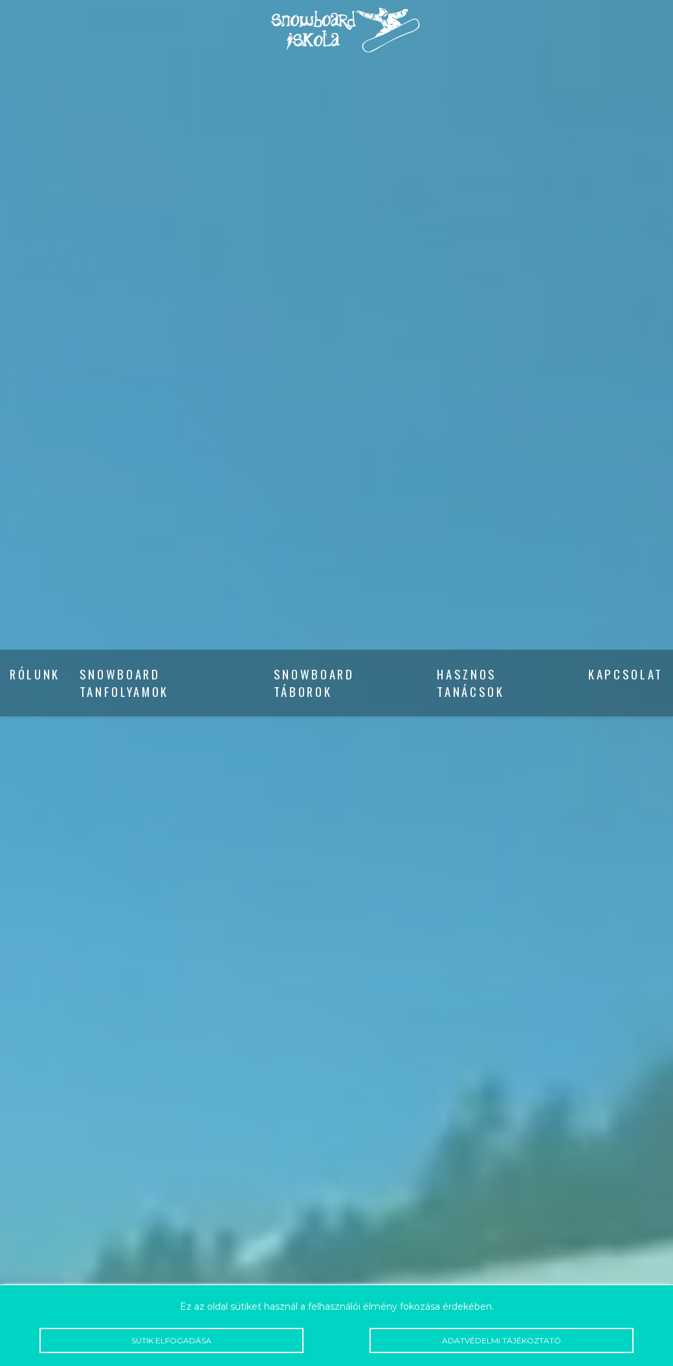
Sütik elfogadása (171, 1340)
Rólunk (35, 674)
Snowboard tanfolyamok (124, 683)
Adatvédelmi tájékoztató (501, 1340)
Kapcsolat (625, 674)
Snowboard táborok (314, 683)
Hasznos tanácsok (470, 683)
